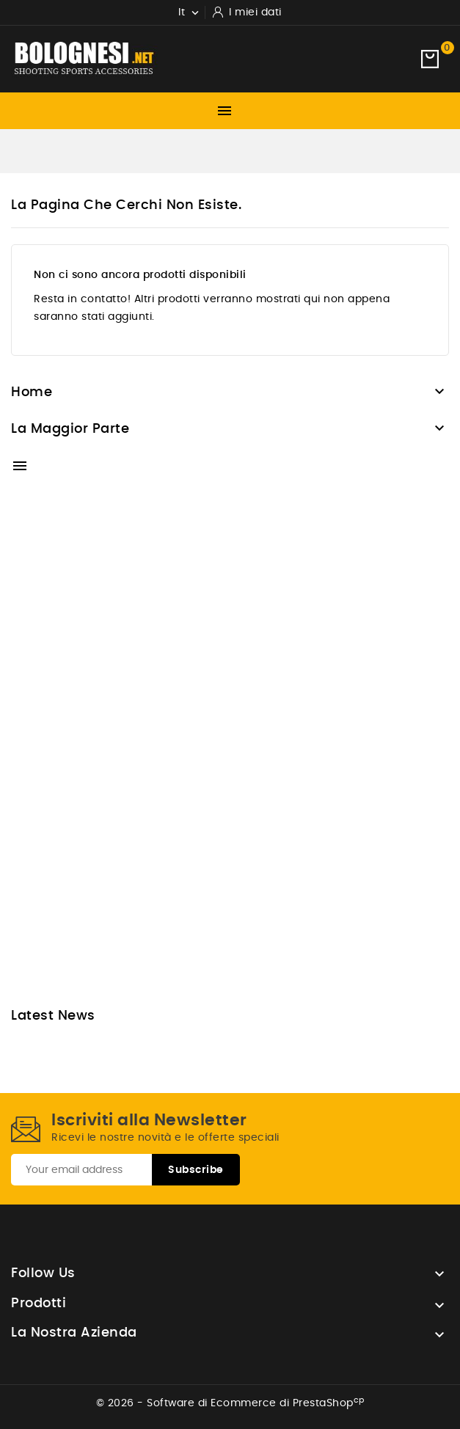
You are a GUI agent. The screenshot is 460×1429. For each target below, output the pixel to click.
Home (31, 392)
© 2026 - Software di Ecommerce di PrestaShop (230, 1403)
